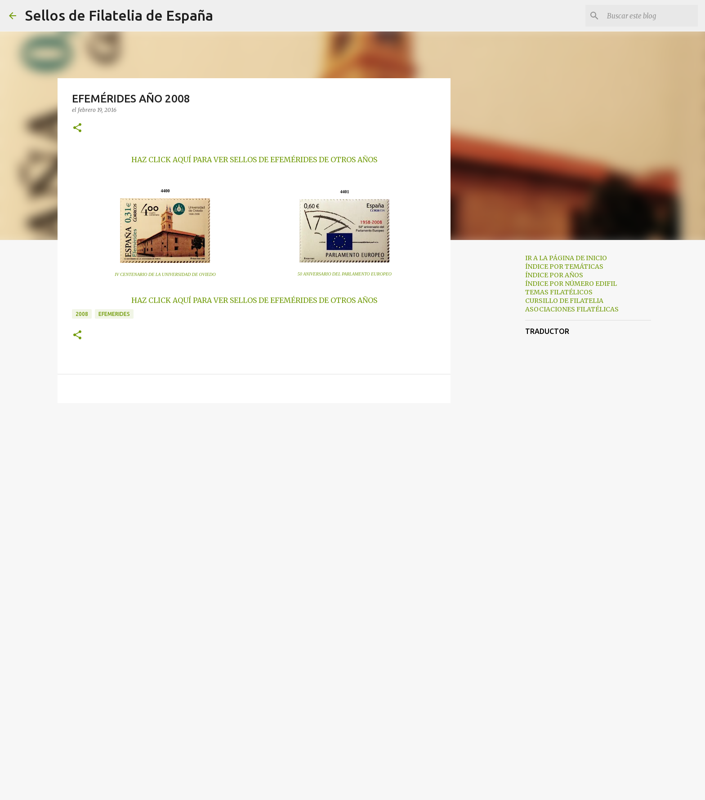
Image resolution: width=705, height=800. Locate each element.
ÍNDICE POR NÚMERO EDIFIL (571, 284)
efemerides (114, 314)
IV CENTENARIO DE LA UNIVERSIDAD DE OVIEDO (165, 274)
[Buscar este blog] (650, 16)
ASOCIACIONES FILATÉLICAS (572, 309)
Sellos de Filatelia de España (119, 15)
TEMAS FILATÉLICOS (559, 292)
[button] (77, 128)
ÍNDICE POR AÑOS (554, 275)
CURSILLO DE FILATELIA (564, 301)
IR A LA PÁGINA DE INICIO (566, 258)
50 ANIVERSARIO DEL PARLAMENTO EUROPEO (345, 273)
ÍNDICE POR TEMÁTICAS (564, 266)
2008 (82, 314)
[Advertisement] (496, 388)
